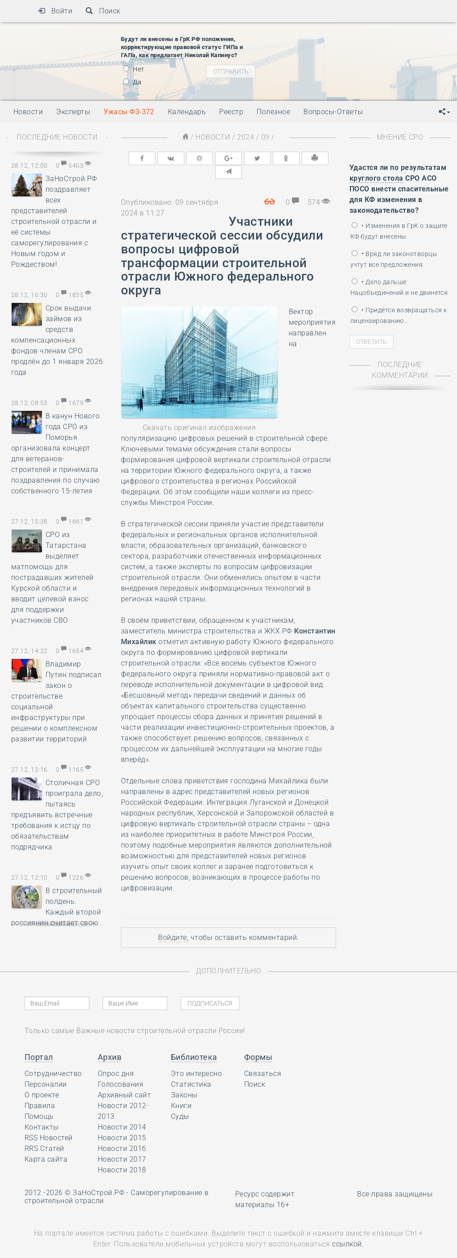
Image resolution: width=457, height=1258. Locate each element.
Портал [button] (39, 1042)
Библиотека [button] (194, 1042)
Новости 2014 (122, 1113)
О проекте (42, 1080)
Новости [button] (28, 112)
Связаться (262, 1059)
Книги (181, 1091)
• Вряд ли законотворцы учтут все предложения (393, 259)
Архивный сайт (124, 1080)
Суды (180, 1102)
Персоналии (46, 1070)
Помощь (39, 1102)
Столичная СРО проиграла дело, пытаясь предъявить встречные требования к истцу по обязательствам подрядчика (57, 814)
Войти (55, 11)
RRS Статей (44, 1134)
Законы (184, 1080)
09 (265, 137)
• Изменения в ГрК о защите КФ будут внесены (399, 231)
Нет (134, 69)
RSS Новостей (49, 1123)
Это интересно (196, 1059)
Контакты (42, 1113)
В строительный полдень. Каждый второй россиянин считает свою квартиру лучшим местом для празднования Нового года (56, 922)
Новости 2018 (122, 1155)
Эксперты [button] (73, 112)
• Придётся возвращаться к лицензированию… (398, 315)
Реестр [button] (231, 112)
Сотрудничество (53, 1059)
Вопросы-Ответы (333, 112)
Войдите (172, 923)
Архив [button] (109, 1042)
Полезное (273, 112)
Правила (40, 1091)
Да (132, 82)
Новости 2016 (122, 1134)
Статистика (191, 1070)
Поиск (103, 11)
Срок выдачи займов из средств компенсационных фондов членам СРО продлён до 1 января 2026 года (57, 340)
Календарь (187, 112)
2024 (245, 137)
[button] (444, 112)
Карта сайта (46, 1145)
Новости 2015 (122, 1123)
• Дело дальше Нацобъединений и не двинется (399, 287)
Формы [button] (258, 1042)
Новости (212, 137)
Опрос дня (116, 1059)
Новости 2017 (122, 1145)
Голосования (120, 1070)
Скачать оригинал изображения (199, 413)
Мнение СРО (400, 137)
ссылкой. (348, 1229)
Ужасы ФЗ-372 (129, 112)
